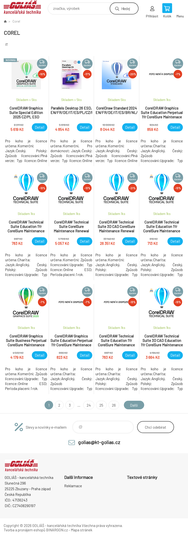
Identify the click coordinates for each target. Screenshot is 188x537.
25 (101, 405)
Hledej (125, 8)
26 (114, 405)
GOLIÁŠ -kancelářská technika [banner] (25, 7)
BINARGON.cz (57, 530)
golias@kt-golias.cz (99, 442)
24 (89, 405)
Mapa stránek (81, 530)
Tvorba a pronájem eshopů (24, 530)
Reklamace (73, 486)
